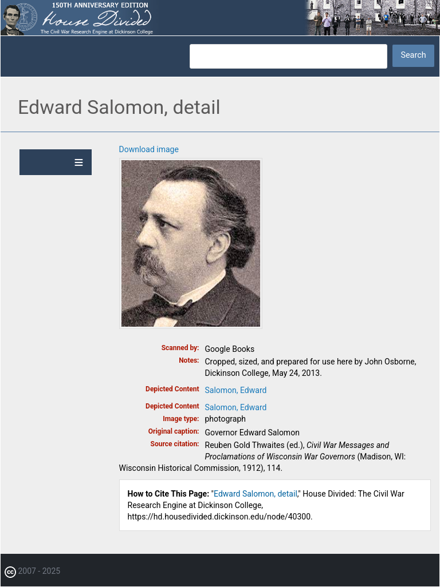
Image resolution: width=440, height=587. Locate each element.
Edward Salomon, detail (255, 493)
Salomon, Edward (236, 390)
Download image (149, 149)
